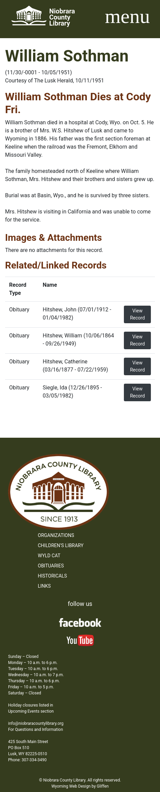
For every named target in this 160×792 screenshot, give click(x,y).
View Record (137, 314)
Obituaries (51, 565)
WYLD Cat (49, 555)
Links (44, 586)
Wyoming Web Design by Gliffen (80, 786)
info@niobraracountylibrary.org (35, 723)
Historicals (52, 576)
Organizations (56, 535)
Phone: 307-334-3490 (27, 760)
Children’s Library (60, 545)
